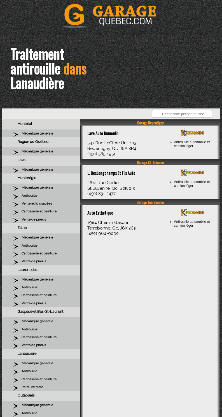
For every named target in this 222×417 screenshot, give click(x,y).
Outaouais (25, 395)
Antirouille (29, 196)
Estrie (22, 227)
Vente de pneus (34, 219)
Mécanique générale (37, 133)
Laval (22, 159)
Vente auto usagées (37, 203)
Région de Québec (32, 141)
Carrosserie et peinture (39, 211)
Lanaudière (26, 353)
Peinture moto (32, 387)
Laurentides (27, 269)
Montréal (24, 123)
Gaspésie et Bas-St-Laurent (40, 311)
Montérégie (26, 177)
